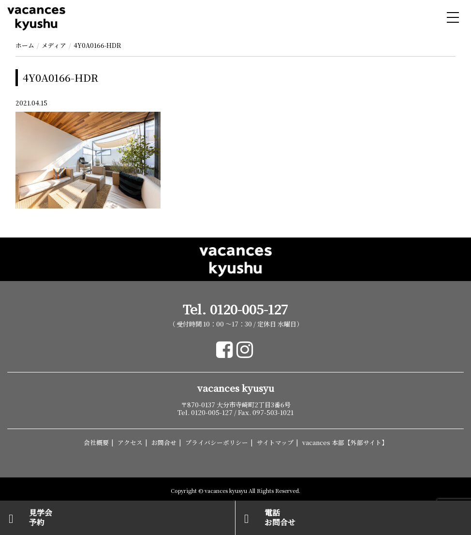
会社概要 (96, 442)
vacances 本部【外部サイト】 (345, 442)
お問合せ (164, 442)
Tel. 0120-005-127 (235, 309)
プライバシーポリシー (216, 442)
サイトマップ (275, 442)
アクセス (130, 442)
